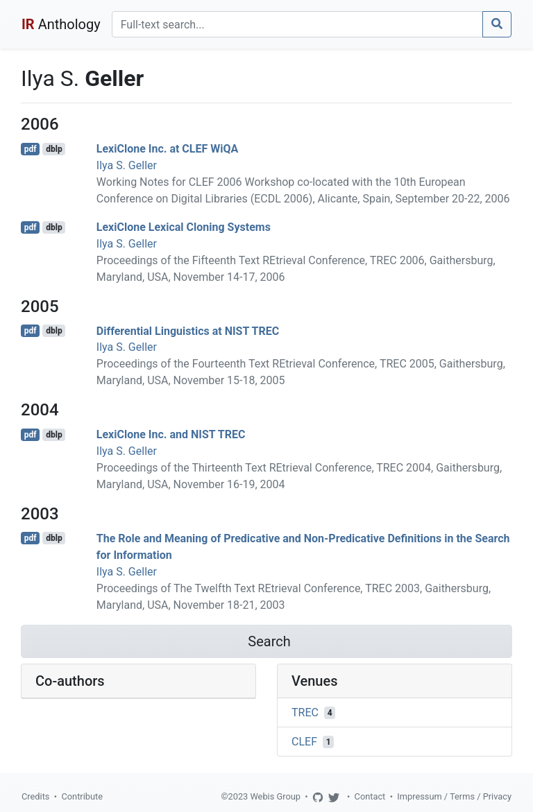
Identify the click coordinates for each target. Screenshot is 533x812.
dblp (54, 149)
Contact (370, 796)
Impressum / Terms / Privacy (454, 796)
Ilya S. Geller (126, 165)
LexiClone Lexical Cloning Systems (183, 227)
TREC (305, 712)
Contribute (82, 796)
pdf (30, 149)
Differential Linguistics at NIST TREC (187, 330)
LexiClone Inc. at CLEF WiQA (167, 148)
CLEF (304, 741)
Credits (35, 796)
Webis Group (275, 796)
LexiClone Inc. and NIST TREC (171, 434)
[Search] (297, 24)
